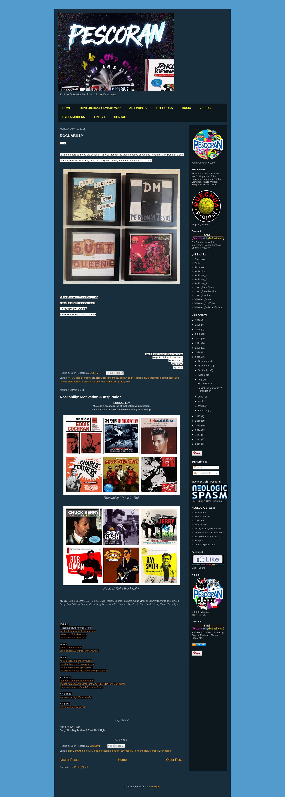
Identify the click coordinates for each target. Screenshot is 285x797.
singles (120, 381)
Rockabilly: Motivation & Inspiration (91, 397)
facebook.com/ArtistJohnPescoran (78, 631)
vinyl (128, 381)
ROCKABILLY (71, 136)
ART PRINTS (138, 108)
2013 (198, 434)
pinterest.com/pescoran (72, 637)
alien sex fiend (83, 377)
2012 (198, 439)
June (201, 396)
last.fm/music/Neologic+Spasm (76, 667)
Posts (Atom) (81, 767)
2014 (198, 430)
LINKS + (99, 117)
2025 (198, 324)
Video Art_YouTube (204, 303)
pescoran (106, 750)
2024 (198, 329)
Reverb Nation (202, 516)
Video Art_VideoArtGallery (208, 307)
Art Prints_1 (200, 275)
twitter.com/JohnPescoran (73, 634)
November (204, 365)
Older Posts (174, 760)
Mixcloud (199, 520)
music (97, 750)
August (202, 375)
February (203, 410)
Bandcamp (200, 512)
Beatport (198, 540)
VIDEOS (205, 108)
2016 (198, 420)
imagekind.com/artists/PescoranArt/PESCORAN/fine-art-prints (92, 684)
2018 (198, 357)
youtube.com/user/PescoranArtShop (79, 650)
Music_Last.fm (202, 295)
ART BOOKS (164, 108)
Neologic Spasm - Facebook (209, 532)
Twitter (197, 263)
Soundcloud (200, 524)
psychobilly (73, 381)
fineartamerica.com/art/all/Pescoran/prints (81, 687)
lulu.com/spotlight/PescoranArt (76, 697)
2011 (198, 444)
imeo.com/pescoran (71, 647)
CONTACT (121, 117)
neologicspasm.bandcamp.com (76, 660)
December (204, 361)
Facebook (199, 259)
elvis (146, 377)
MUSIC (186, 108)
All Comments (202, 473)
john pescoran (169, 377)
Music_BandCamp (204, 287)
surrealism (165, 750)
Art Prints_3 (200, 283)
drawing (79, 750)
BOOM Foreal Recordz (206, 536)
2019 (198, 352)
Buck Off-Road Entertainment (100, 108)
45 (69, 377)
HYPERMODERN (73, 117)
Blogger (156, 786)
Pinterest (199, 267)
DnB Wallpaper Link (204, 544)
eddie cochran (135, 377)
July (200, 379)
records (85, 381)
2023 (198, 334)
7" (73, 377)
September (204, 370)
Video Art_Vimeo (203, 299)
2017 (198, 416)
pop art (115, 750)
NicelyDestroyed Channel (207, 528)
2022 (198, 338)
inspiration (155, 377)
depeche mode (110, 377)
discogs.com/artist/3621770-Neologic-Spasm (83, 670)
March (201, 406)
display (123, 377)
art (93, 377)
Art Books (199, 271)
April (201, 401)
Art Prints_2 (200, 279)
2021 (198, 343)
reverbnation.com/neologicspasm (77, 664)
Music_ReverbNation (205, 291)
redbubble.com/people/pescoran (77, 680)
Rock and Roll (97, 381)
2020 (198, 347)
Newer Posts (69, 760)
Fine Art (88, 750)
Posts (198, 467)
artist (98, 377)
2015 (198, 425)
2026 (198, 320)
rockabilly (111, 381)
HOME (66, 108)
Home (122, 760)
